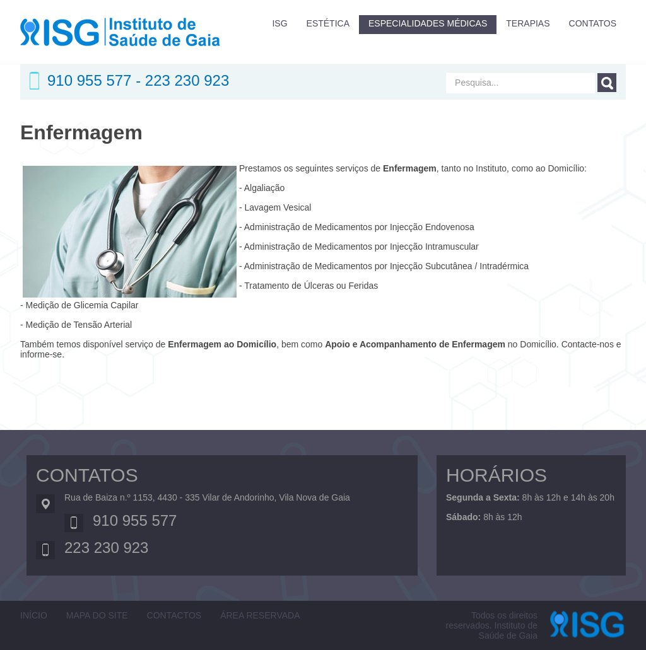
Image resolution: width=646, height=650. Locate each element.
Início (33, 615)
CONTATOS (592, 23)
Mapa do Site (97, 615)
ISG (279, 23)
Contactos (174, 615)
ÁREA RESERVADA (260, 615)
